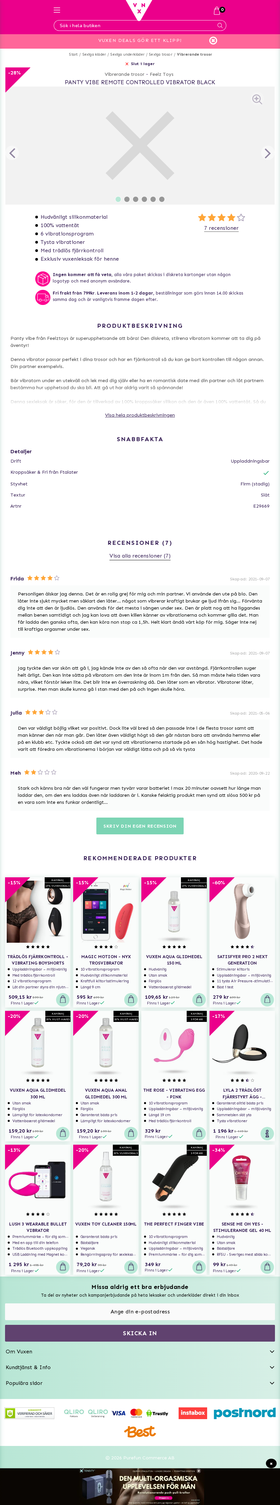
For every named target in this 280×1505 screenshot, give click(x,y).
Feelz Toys (162, 74)
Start (73, 54)
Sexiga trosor (160, 54)
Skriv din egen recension (140, 826)
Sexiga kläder (94, 54)
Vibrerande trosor (194, 54)
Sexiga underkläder (127, 54)
